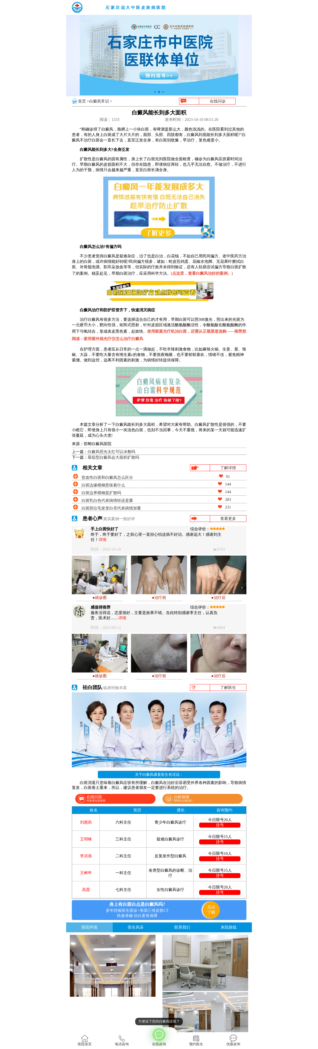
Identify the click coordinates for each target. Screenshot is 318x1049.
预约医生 (196, 1040)
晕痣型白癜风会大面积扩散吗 (113, 457)
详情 (102, 540)
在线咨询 (159, 1036)
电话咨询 (122, 1040)
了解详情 (228, 468)
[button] (155, 92)
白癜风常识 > (100, 101)
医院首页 (85, 1040)
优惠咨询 (233, 1040)
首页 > (83, 101)
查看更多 (228, 518)
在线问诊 (218, 101)
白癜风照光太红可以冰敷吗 (111, 452)
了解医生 (228, 687)
